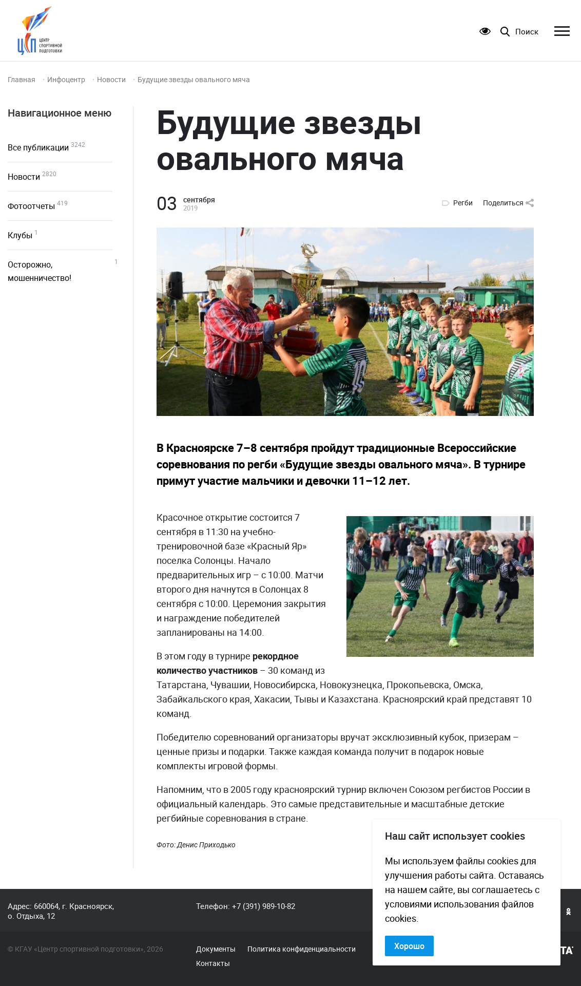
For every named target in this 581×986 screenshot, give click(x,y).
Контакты (213, 963)
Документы (216, 949)
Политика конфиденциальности (301, 949)
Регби (463, 203)
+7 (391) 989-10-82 (263, 906)
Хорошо (409, 946)
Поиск (526, 31)
